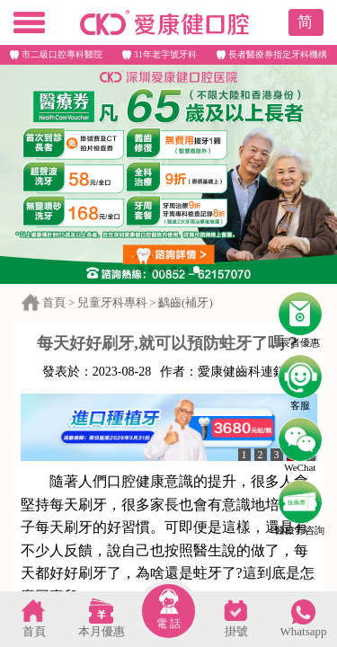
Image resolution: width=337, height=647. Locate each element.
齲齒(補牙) (185, 302)
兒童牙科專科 (112, 302)
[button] (141, 269)
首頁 (54, 302)
